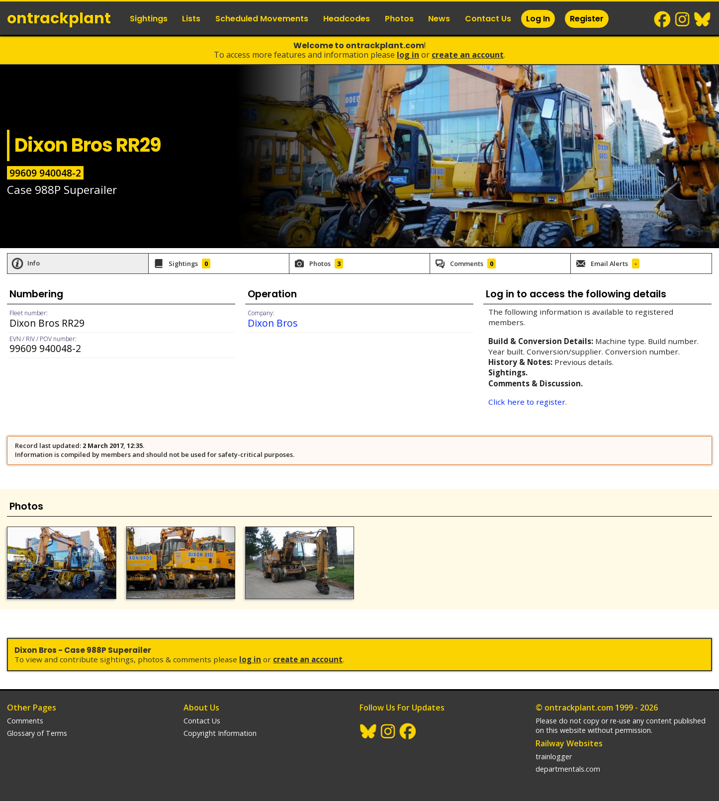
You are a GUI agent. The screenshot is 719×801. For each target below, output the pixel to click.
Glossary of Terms (37, 733)
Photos (399, 18)
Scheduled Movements (261, 18)
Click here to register (526, 402)
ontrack (59, 18)
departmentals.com (568, 769)
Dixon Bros (272, 323)
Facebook (663, 19)
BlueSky (703, 19)
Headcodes (346, 18)
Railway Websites (569, 743)
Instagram (683, 19)
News (439, 18)
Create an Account (468, 54)
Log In (538, 18)
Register (587, 18)
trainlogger (554, 756)
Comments (25, 720)
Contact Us (488, 18)
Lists (191, 18)
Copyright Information (220, 733)
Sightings (149, 18)
